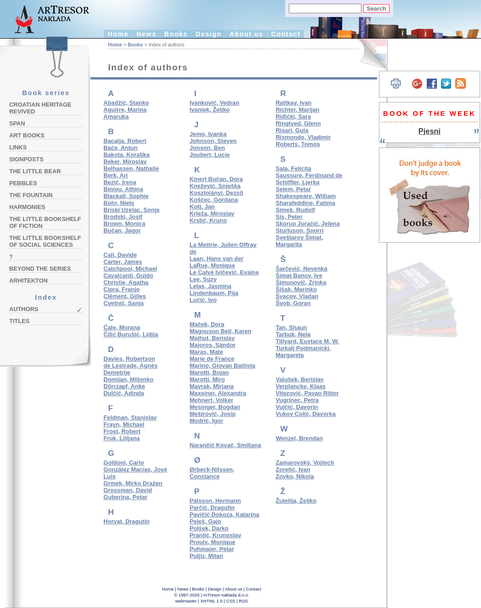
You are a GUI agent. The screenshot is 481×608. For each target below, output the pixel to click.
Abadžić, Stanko (126, 102)
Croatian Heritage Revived (40, 108)
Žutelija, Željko (295, 500)
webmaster (186, 600)
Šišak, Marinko (296, 289)
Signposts (26, 159)
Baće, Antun (120, 147)
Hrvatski (368, 54)
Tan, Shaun (291, 327)
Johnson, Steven (212, 140)
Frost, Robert (121, 431)
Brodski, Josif (123, 216)
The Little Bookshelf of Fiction (45, 222)
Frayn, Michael (123, 424)
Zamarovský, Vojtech (304, 462)
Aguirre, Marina (125, 109)
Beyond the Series (40, 268)
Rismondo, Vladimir (303, 137)
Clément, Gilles (124, 296)
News (146, 34)
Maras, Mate (206, 351)
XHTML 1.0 (211, 600)
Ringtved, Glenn (298, 123)
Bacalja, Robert (124, 140)
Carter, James (122, 261)
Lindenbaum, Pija (213, 293)
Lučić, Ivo (203, 299)
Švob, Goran (292, 303)
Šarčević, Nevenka (301, 268)
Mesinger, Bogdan (214, 406)
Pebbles (23, 183)
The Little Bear (35, 171)
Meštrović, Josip (212, 413)
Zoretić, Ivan (292, 469)
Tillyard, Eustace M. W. (307, 341)
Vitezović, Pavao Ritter (306, 393)
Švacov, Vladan (296, 296)
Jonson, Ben (207, 147)
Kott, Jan (202, 206)
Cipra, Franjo (121, 289)
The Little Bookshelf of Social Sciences (45, 241)
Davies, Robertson (129, 358)
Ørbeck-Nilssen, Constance (211, 473)
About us (246, 34)
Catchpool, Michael (130, 268)
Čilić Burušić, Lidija (130, 334)
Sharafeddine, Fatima (305, 202)
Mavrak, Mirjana (211, 386)
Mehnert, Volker (211, 400)
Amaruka (116, 116)
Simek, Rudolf (295, 209)
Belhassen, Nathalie (131, 168)
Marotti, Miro (207, 379)
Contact (286, 34)
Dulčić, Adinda (123, 393)
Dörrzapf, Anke (124, 386)
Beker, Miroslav (125, 161)
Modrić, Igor (206, 420)
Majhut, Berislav (212, 338)
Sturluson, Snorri (299, 230)
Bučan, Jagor (122, 230)
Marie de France (211, 358)
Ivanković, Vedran (214, 102)
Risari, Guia (291, 130)
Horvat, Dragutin (126, 521)
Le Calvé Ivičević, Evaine (224, 272)
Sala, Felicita (293, 168)
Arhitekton (28, 280)
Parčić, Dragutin (212, 507)
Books (176, 34)
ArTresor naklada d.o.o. (226, 594)
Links (18, 147)
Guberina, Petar (125, 497)
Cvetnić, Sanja (123, 303)
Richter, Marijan (297, 109)
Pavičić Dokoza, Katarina (224, 514)
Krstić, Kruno (208, 220)
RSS (243, 600)
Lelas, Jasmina (210, 286)
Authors (23, 309)
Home (118, 34)
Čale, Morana (121, 327)
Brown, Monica (124, 223)
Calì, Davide (120, 254)
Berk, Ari (115, 175)
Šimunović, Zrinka (300, 282)
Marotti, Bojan (209, 372)
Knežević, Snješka (214, 185)
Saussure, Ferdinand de (308, 175)
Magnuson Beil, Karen (220, 331)
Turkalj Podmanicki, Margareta (303, 351)
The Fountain (30, 195)
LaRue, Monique (212, 265)
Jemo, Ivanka (207, 134)
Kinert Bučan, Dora (216, 179)
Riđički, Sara (293, 116)
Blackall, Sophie (126, 196)
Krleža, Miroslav (211, 213)
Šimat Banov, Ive (298, 275)
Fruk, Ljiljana (121, 438)
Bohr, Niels (118, 202)
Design (208, 34)
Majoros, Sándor (212, 344)
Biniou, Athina (123, 189)
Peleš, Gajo (205, 521)
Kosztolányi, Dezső (216, 192)
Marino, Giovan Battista (222, 365)
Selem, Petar (293, 189)
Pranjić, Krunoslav (215, 535)
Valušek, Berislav (299, 379)
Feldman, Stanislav (130, 417)
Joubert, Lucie (209, 154)
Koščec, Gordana (213, 199)
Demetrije (116, 372)
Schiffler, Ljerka (297, 182)
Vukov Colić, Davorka (305, 413)
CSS (230, 600)
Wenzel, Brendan (299, 438)
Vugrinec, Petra (296, 400)
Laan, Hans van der (216, 258)
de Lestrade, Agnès (130, 365)
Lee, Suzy (203, 279)
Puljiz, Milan (206, 555)
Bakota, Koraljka (126, 154)
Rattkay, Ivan (293, 102)
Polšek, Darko (209, 528)
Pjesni (429, 131)
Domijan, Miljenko (128, 379)
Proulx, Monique (212, 542)
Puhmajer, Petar (211, 548)
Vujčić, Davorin (296, 406)
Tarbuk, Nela (292, 334)
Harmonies (27, 207)
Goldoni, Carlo (123, 462)
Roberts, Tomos (297, 144)
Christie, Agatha (126, 282)
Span (17, 123)
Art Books (27, 135)
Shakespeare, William (305, 196)
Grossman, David (127, 490)
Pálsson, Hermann (215, 500)
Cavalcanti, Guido (128, 275)
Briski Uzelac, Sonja (131, 209)
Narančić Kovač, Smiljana (225, 445)
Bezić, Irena (119, 182)
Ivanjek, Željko (209, 109)
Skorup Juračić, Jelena (307, 223)
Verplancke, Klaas (300, 386)
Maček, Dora (206, 324)
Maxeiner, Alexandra (217, 393)
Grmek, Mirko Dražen (132, 483)
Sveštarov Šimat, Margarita (299, 241)
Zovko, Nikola (294, 476)
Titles (19, 321)
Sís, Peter (288, 216)
